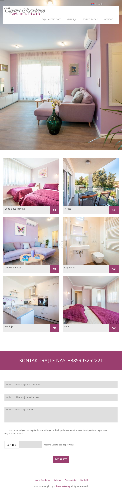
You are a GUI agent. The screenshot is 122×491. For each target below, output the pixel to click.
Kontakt (108, 19)
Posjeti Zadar (90, 19)
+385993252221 (85, 360)
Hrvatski (97, 4)
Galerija (71, 19)
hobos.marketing (62, 486)
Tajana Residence (51, 19)
